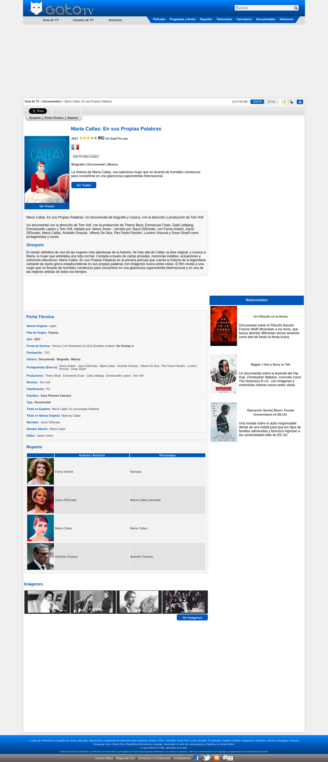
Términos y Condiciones (154, 758)
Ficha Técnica (54, 117)
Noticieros (286, 19)
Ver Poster (46, 206)
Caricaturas (244, 19)
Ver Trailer (83, 185)
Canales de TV (83, 20)
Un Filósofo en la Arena (270, 316)
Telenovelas (224, 19)
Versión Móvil (104, 758)
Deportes (206, 19)
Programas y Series (182, 19)
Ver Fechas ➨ (125, 346)
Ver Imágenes (192, 617)
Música (112, 164)
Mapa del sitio (125, 758)
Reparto (72, 117)
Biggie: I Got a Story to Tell (270, 364)
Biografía (78, 164)
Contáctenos (182, 758)
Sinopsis (35, 117)
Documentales (265, 19)
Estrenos (115, 20)
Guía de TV (32, 101)
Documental (96, 164)
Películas (159, 19)
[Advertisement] (164, 60)
